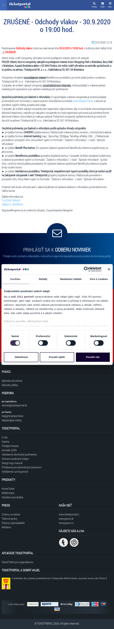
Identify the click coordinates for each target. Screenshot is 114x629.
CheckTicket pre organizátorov (18, 562)
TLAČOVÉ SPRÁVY (11, 200)
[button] (102, 5)
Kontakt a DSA (9, 450)
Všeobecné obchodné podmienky (19, 454)
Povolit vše (93, 357)
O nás (5, 437)
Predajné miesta (10, 446)
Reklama (6, 527)
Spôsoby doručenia (12, 380)
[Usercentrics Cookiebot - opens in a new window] (86, 269)
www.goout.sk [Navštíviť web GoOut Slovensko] (66, 518)
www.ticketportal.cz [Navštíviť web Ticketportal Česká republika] (69, 514)
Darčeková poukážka (12, 497)
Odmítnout (21, 357)
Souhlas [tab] (15, 279)
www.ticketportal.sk (83, 101)
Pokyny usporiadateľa (13, 523)
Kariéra (5, 441)
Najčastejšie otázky (12, 420)
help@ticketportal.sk (12, 416)
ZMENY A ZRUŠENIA (12, 204)
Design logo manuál (12, 463)
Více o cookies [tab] (99, 279)
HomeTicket (8, 488)
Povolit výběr (57, 357)
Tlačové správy (9, 518)
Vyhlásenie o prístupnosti (15, 471)
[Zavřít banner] (109, 269)
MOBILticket (8, 493)
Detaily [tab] (43, 279)
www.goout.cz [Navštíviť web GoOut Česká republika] (66, 523)
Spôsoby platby (10, 385)
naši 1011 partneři (22, 296)
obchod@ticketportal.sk (14, 405)
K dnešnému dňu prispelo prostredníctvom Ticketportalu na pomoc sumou (59, 578)
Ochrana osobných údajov (15, 458)
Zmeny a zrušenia (11, 514)
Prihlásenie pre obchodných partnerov (22, 467)
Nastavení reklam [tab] (71, 279)
